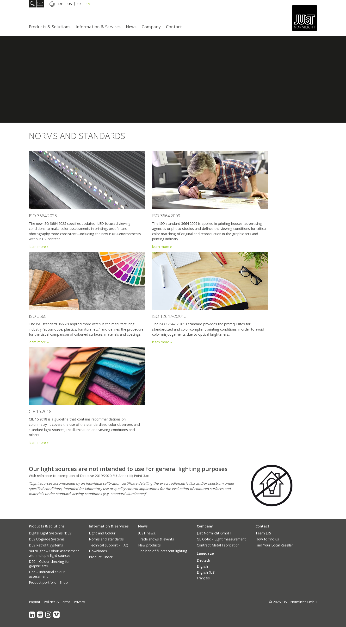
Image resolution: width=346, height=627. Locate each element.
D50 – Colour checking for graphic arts (49, 563)
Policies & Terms (57, 602)
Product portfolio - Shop (48, 582)
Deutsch (203, 560)
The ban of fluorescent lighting (162, 551)
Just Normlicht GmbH (214, 533)
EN (88, 4)
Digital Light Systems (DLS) (51, 533)
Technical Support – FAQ (108, 545)
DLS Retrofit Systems (46, 545)
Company (151, 27)
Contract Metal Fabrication (218, 545)
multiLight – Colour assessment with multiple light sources (54, 553)
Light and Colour (102, 533)
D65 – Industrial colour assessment (47, 574)
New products (149, 545)
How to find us (267, 539)
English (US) (206, 572)
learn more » (162, 246)
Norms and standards (106, 539)
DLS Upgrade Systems (47, 539)
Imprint (34, 602)
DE (60, 4)
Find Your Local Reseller (274, 545)
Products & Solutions (49, 27)
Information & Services (98, 27)
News (131, 27)
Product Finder (100, 557)
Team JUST (264, 533)
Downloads (98, 551)
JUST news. (147, 533)
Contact (174, 27)
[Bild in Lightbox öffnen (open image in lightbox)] (272, 485)
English (202, 566)
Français (203, 578)
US (70, 4)
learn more (38, 246)
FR (79, 4)
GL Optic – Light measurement (221, 539)
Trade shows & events (156, 539)
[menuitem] (51, 26)
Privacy (79, 602)
